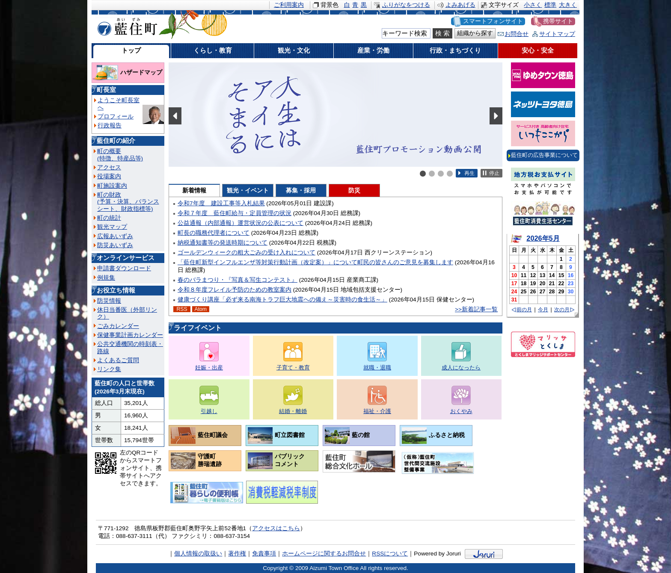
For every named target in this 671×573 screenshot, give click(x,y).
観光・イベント (248, 190)
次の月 (562, 310)
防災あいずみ (115, 245)
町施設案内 (112, 186)
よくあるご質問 (118, 360)
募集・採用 (301, 190)
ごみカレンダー (118, 326)
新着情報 (194, 190)
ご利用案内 (289, 5)
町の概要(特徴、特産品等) (120, 154)
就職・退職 (377, 367)
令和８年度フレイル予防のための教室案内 (234, 289)
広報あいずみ (115, 236)
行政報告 (110, 125)
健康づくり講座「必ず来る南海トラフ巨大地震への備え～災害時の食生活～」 (282, 299)
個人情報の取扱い (198, 553)
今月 (543, 310)
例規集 (106, 278)
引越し (209, 411)
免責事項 (264, 553)
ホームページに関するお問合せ (324, 553)
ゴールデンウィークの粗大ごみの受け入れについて (246, 252)
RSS (181, 309)
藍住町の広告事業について (544, 155)
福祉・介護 (377, 411)
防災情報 (109, 301)
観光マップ (112, 227)
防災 (354, 190)
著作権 (237, 553)
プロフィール (116, 116)
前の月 (524, 310)
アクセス (109, 167)
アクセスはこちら (276, 528)
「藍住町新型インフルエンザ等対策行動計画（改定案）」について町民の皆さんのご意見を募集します (315, 262)
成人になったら (461, 367)
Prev (175, 115)
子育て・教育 (293, 367)
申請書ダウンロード (124, 268)
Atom (201, 309)
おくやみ (461, 411)
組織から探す (475, 33)
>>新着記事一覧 (476, 309)
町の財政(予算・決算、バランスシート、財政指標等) (128, 202)
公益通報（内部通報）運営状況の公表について (240, 223)
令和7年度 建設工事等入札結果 (221, 203)
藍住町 (126, 25)
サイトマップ (557, 34)
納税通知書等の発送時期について (222, 242)
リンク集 (109, 369)
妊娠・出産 (209, 367)
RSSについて (390, 553)
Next (496, 115)
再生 (469, 173)
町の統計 (109, 218)
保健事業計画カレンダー (130, 335)
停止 (494, 173)
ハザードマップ (141, 72)
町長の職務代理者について (213, 233)
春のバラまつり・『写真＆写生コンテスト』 (237, 280)
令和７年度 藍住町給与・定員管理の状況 (234, 213)
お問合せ (516, 34)
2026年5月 (542, 238)
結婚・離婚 (293, 411)
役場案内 (109, 176)
